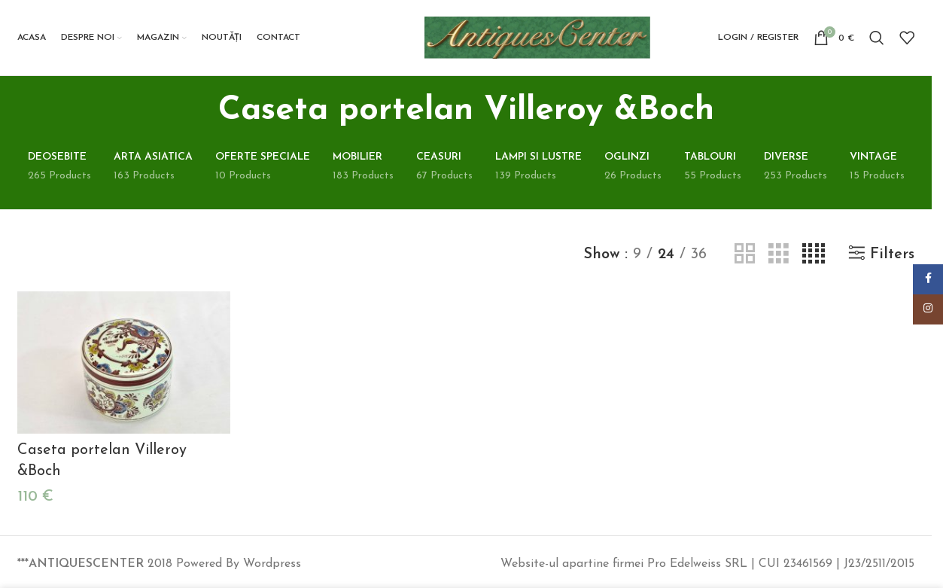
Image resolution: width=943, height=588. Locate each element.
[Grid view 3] (778, 254)
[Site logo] (537, 36)
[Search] (877, 38)
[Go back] (199, 111)
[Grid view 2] (745, 254)
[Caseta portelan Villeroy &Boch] (123, 362)
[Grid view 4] (813, 254)
